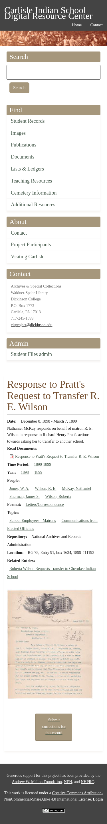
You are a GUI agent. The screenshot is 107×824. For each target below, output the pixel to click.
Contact (19, 233)
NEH (68, 782)
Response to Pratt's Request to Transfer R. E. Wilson (57, 456)
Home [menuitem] (77, 25)
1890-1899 (42, 464)
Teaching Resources (31, 181)
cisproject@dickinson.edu (31, 325)
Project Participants (31, 244)
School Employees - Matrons (32, 520)
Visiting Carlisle (27, 257)
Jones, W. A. (19, 488)
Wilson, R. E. (45, 488)
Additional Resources (33, 204)
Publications (23, 145)
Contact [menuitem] (96, 25)
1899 (38, 472)
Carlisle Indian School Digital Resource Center (48, 11)
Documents (22, 157)
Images (18, 133)
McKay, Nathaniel (76, 488)
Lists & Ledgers (27, 169)
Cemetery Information (33, 193)
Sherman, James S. (24, 496)
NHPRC (87, 782)
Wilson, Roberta (58, 496)
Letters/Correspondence (45, 504)
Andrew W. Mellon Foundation (37, 782)
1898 (25, 472)
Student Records (28, 121)
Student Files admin (31, 354)
